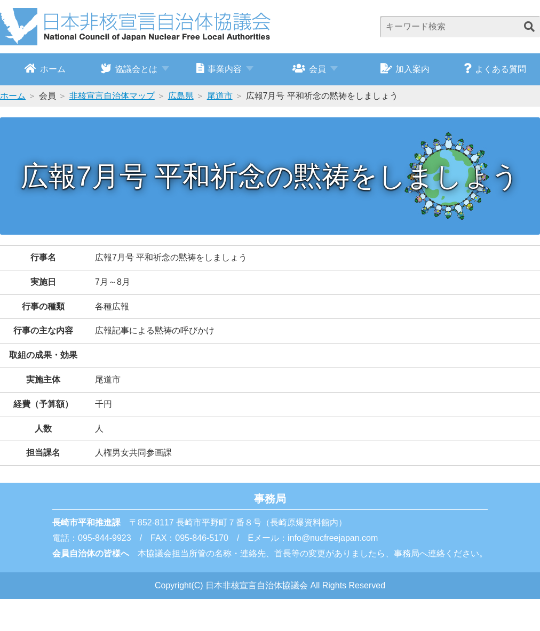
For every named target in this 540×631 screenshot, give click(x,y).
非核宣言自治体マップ (112, 95)
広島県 (181, 95)
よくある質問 (495, 68)
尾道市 (220, 95)
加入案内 (405, 68)
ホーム (45, 68)
